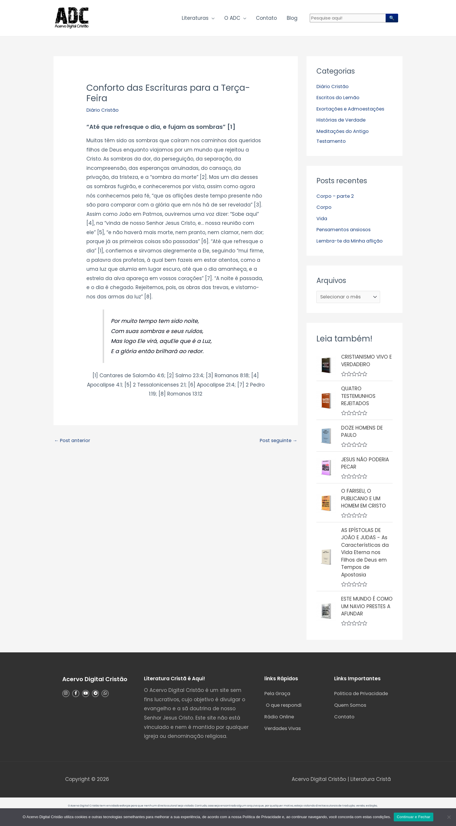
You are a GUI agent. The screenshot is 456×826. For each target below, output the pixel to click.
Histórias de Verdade (342, 122)
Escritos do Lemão (339, 99)
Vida (322, 220)
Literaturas (195, 19)
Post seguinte (276, 443)
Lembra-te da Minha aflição (352, 242)
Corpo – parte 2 (336, 198)
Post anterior (73, 443)
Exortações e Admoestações (352, 110)
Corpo (324, 209)
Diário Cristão (103, 112)
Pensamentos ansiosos (345, 231)
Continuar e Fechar (413, 817)
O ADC (232, 19)
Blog (292, 19)
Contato (266, 19)
